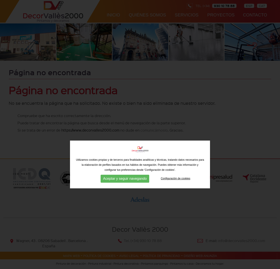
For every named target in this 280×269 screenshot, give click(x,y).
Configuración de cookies (175, 187)
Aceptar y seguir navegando (125, 188)
